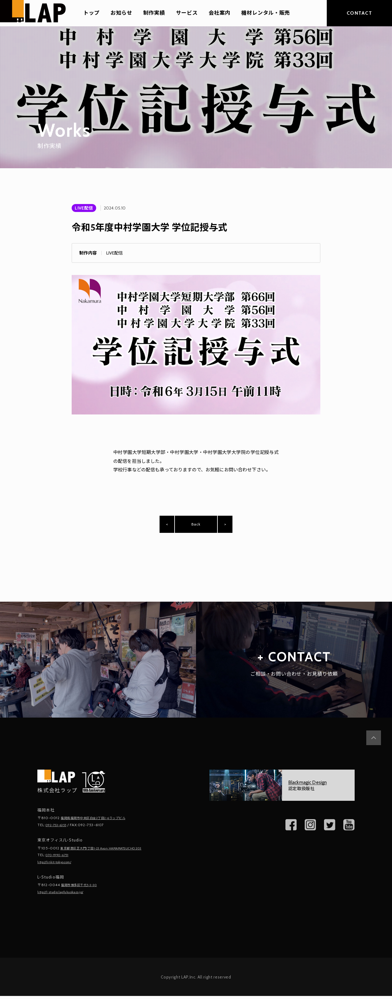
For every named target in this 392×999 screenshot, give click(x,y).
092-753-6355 (59, 829)
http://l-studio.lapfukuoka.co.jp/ (66, 895)
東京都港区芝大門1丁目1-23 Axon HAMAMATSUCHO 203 (110, 852)
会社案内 (219, 13)
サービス (187, 13)
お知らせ (121, 13)
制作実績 (154, 13)
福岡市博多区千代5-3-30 (83, 888)
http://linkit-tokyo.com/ (58, 865)
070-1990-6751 (60, 859)
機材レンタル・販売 (265, 13)
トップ (91, 13)
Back (196, 526)
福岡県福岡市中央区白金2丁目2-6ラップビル (99, 823)
